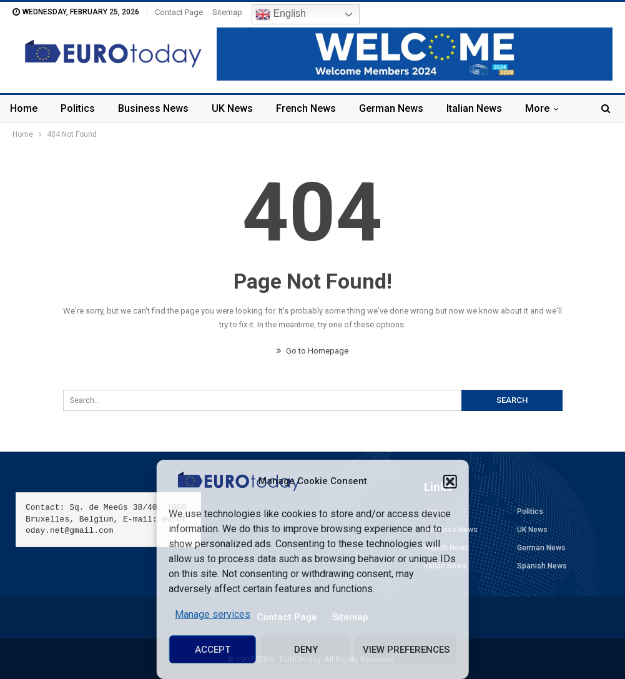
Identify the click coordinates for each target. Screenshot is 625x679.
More (537, 108)
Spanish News (542, 566)
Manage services (212, 614)
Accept (212, 649)
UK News (232, 108)
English (280, 14)
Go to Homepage (312, 350)
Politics (78, 108)
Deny (306, 649)
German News (391, 108)
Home (23, 108)
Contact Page (179, 12)
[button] (450, 481)
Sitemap (227, 12)
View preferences (406, 649)
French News (306, 108)
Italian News (474, 108)
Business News (153, 108)
